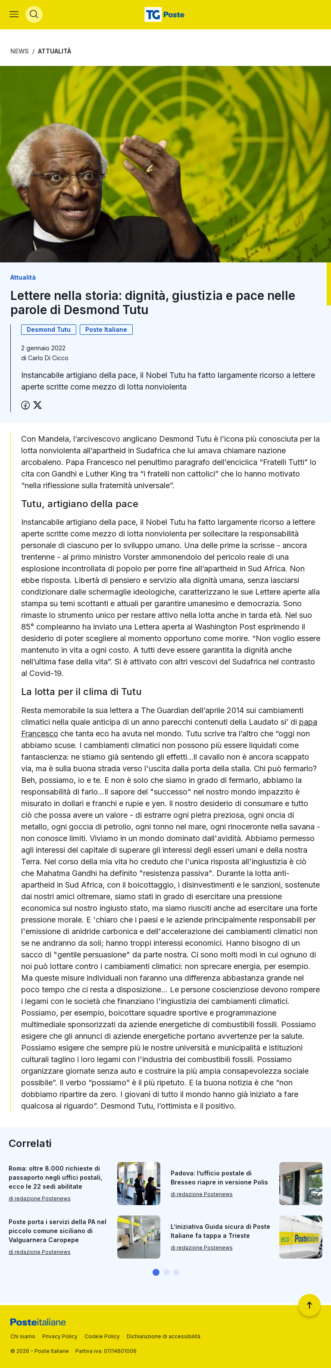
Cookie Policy (102, 1336)
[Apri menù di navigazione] (14, 15)
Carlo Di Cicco (48, 359)
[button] (156, 1274)
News (19, 52)
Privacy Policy (60, 1336)
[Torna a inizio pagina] (309, 1305)
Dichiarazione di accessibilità (163, 1336)
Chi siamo (22, 1336)
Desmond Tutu (49, 331)
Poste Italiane (106, 331)
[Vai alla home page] (165, 15)
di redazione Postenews (40, 1200)
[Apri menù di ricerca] (35, 15)
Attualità (54, 52)
